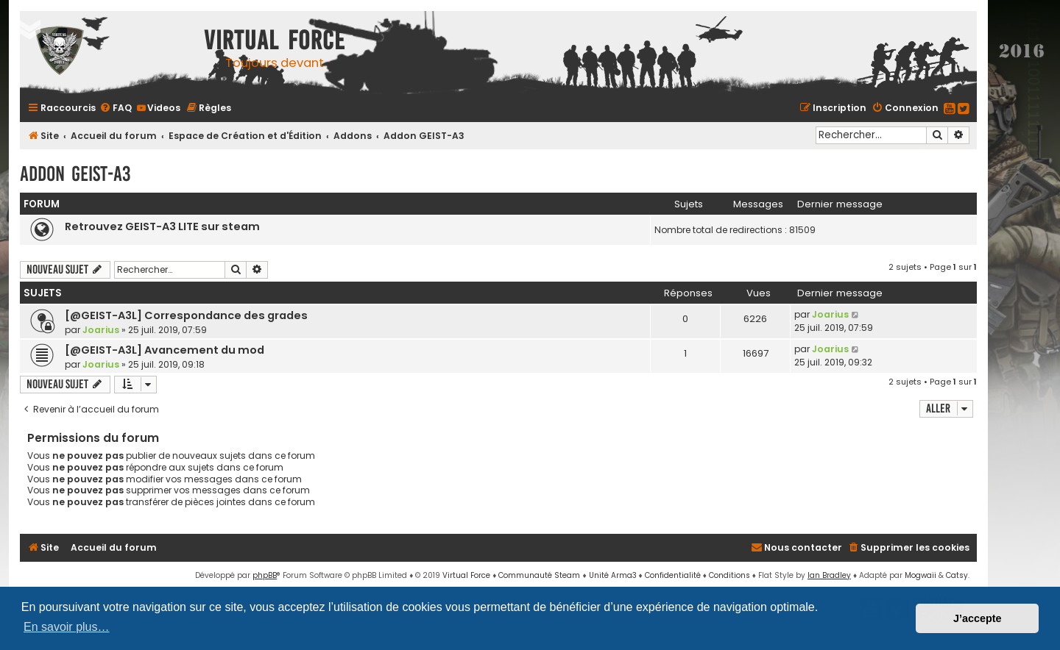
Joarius (100, 330)
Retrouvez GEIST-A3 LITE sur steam (162, 226)
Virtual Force (466, 575)
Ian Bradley (829, 575)
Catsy (957, 575)
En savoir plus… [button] (67, 627)
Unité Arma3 (613, 575)
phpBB (264, 575)
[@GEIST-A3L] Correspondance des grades (186, 315)
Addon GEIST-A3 (75, 173)
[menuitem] (115, 107)
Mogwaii (920, 575)
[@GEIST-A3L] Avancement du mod (164, 350)
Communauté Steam (539, 575)
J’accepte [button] (977, 618)
